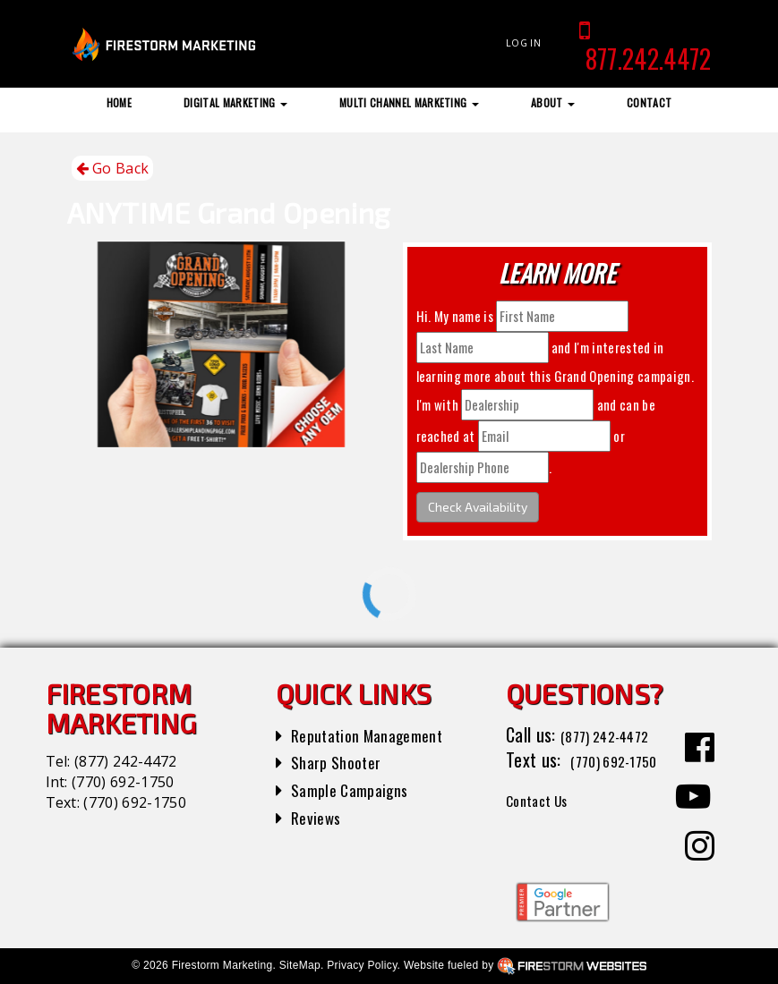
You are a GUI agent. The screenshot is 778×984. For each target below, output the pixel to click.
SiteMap (300, 965)
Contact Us (545, 824)
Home (119, 102)
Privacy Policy (362, 965)
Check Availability (477, 506)
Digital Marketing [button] (235, 102)
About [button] (553, 102)
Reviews (318, 816)
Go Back (113, 168)
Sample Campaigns (357, 789)
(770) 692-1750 (123, 782)
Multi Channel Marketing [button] (409, 102)
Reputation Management (377, 734)
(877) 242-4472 (125, 761)
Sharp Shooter (341, 761)
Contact (649, 102)
